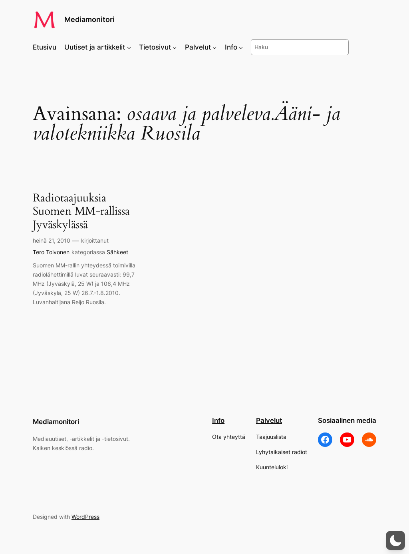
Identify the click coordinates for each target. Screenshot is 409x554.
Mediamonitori (89, 19)
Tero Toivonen (51, 252)
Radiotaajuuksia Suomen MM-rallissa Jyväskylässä (81, 211)
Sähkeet (117, 252)
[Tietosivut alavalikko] (175, 47)
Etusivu (44, 47)
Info (218, 420)
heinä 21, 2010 (51, 240)
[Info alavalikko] (241, 47)
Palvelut (269, 420)
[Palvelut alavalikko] (214, 47)
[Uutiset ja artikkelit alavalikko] (129, 47)
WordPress (85, 516)
